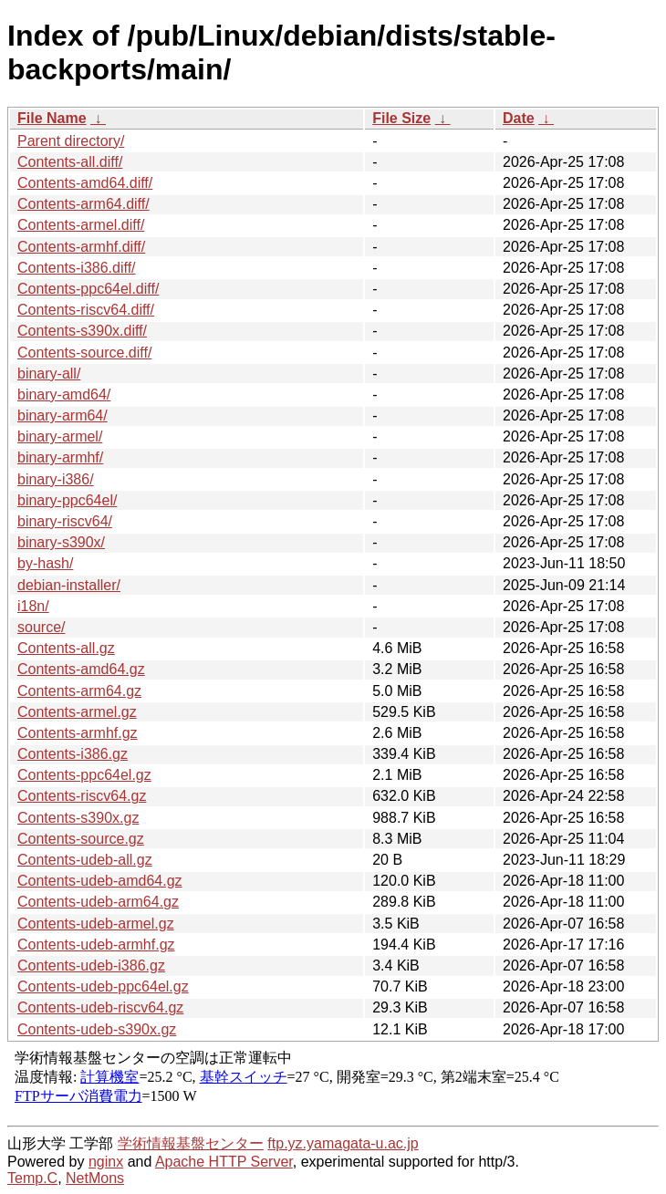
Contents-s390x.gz (78, 817)
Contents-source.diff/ (84, 352)
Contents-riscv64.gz (81, 796)
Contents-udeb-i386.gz (91, 965)
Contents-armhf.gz (77, 733)
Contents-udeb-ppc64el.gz (103, 986)
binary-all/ (48, 373)
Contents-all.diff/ (69, 162)
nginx (105, 1161)
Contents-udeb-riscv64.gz (100, 1007)
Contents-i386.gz (72, 754)
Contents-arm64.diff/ (83, 204)
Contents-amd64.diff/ (84, 183)
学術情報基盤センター (191, 1143)
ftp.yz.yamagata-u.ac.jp (342, 1143)
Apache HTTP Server (224, 1161)
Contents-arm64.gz (79, 691)
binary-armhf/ (60, 457)
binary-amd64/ (63, 394)
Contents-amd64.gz (81, 669)
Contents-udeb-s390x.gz (96, 1029)
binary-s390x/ (61, 542)
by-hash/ (45, 563)
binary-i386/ (55, 479)
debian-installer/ (68, 585)
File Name (52, 118)
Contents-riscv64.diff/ (85, 309)
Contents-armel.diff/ (80, 225)
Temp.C (32, 1178)
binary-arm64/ (62, 415)
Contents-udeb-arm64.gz (98, 901)
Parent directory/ (70, 141)
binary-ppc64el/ (67, 500)
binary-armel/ (59, 436)
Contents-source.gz (80, 838)
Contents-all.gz (66, 648)
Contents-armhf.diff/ (81, 246)
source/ (41, 627)
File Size (401, 118)
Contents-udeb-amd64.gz (99, 880)
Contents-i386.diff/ (76, 267)
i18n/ (33, 606)
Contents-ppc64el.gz (84, 775)
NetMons (95, 1178)
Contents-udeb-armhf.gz (96, 944)
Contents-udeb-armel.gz (95, 923)
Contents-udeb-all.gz (84, 859)
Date (519, 118)
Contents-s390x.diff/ (82, 330)
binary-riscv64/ (64, 521)
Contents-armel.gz (77, 712)
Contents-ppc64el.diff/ (88, 288)
